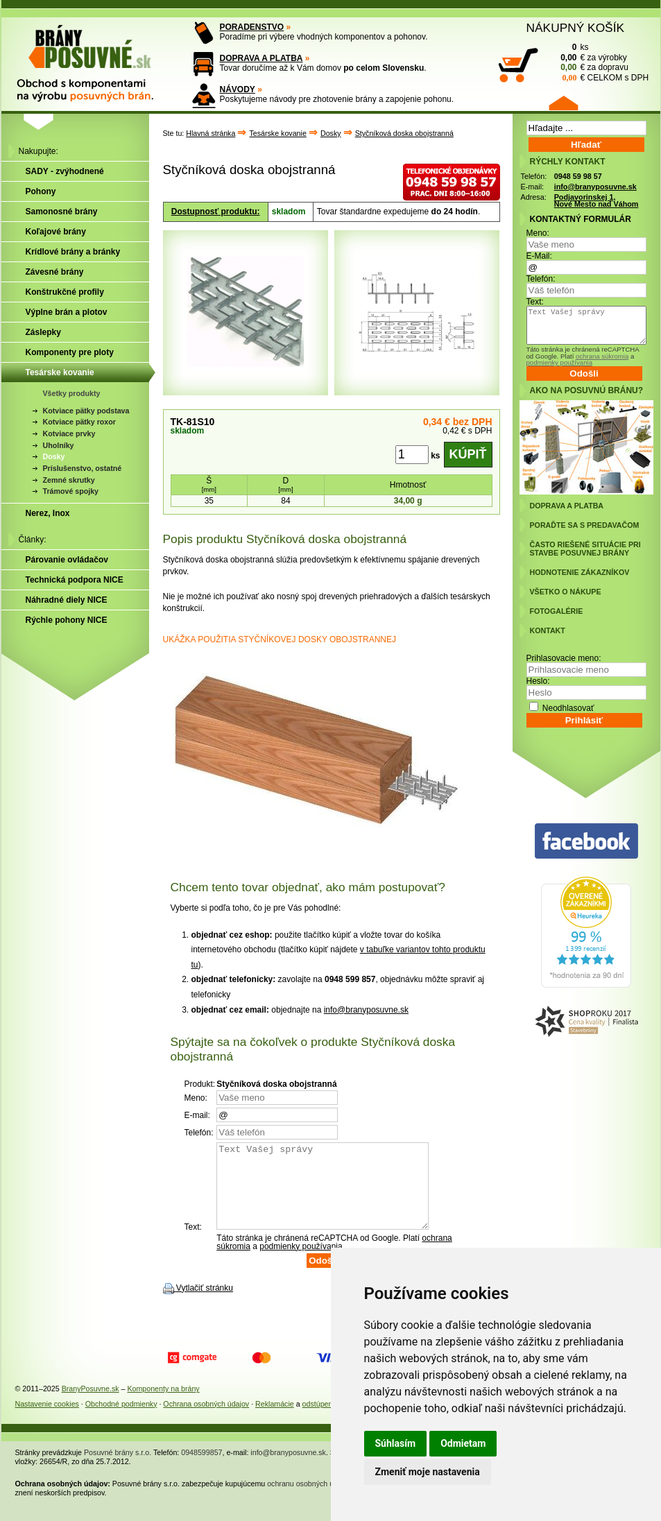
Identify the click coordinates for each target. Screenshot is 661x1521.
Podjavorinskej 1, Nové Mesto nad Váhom (596, 201)
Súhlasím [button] (395, 1443)
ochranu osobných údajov (309, 1500)
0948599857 (201, 1469)
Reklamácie (274, 1420)
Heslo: (538, 681)
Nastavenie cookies (47, 1420)
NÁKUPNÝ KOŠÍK (575, 28)
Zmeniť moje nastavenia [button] (427, 1471)
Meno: (537, 233)
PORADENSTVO (252, 27)
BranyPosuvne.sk (90, 1405)
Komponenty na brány (163, 1405)
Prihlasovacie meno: (563, 658)
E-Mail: (539, 256)
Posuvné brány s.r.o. (117, 1469)
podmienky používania (300, 1263)
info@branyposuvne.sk (366, 1010)
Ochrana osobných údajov (206, 1420)
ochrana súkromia (602, 356)
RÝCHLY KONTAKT (568, 161)
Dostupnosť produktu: (215, 211)
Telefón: (541, 279)
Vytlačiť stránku (204, 1304)
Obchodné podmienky (121, 1420)
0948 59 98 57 (578, 176)
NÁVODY (237, 89)
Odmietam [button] (463, 1443)
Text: (535, 302)
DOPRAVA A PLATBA (261, 58)
